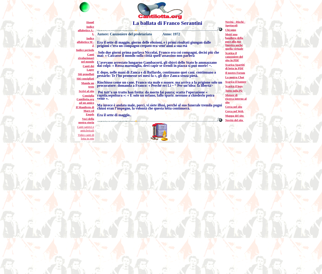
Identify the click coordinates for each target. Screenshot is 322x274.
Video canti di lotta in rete (86, 136)
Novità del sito (234, 120)
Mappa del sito (234, 115)
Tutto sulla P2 (233, 90)
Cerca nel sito (233, 106)
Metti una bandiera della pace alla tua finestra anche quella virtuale (234, 41)
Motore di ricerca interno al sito (236, 98)
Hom (89, 22)
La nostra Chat (234, 77)
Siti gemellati (86, 74)
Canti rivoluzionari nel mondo (86, 58)
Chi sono (230, 30)
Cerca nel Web (234, 111)
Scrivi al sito (86, 91)
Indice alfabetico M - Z (85, 42)
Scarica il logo (234, 86)
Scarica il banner (235, 81)
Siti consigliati (85, 78)
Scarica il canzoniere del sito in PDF (234, 56)
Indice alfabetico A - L (86, 30)
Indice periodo (85, 50)
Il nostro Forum (235, 72)
